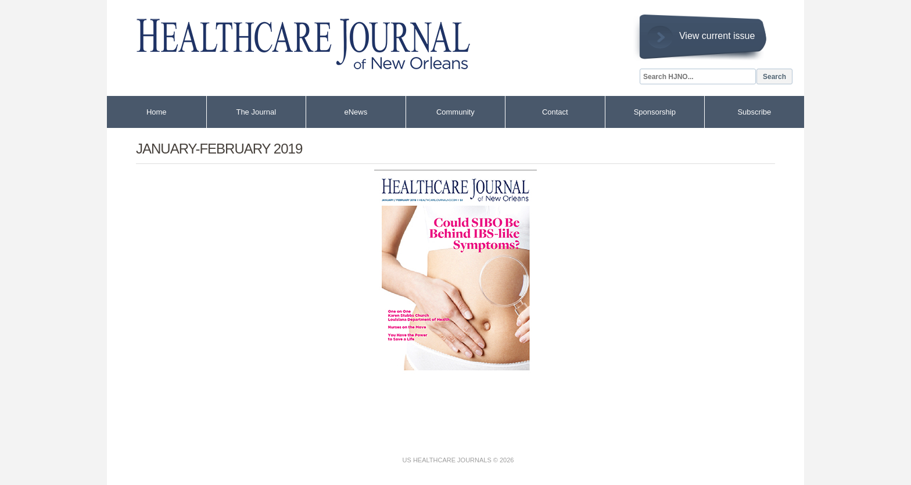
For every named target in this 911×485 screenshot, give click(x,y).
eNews (355, 112)
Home (156, 112)
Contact (555, 112)
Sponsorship (655, 112)
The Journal (256, 112)
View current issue (717, 36)
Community (455, 112)
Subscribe (754, 112)
